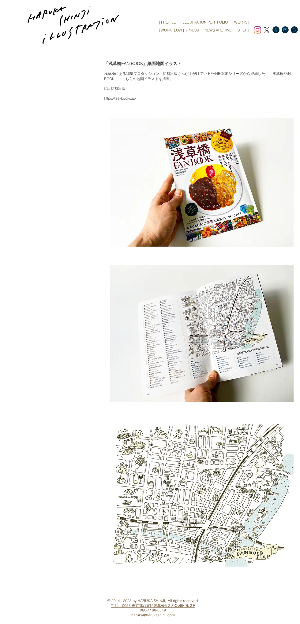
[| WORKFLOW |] (171, 30)
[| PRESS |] (193, 30)
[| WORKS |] (240, 22)
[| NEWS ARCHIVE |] (218, 30)
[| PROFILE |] (168, 22)
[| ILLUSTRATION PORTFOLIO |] (205, 22)
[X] (266, 30)
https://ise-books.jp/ (120, 98)
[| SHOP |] (242, 30)
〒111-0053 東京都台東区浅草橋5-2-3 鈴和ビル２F (153, 605)
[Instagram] (257, 30)
